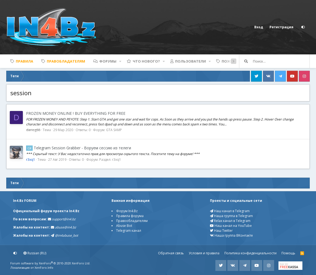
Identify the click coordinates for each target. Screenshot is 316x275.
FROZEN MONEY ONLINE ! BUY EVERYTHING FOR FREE (75, 113)
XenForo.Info (44, 267)
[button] (120, 61)
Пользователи (190, 61)
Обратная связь (171, 253)
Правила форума (130, 216)
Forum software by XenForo (50, 263)
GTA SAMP (114, 130)
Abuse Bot (124, 225)
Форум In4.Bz (127, 211)
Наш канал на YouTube (231, 225)
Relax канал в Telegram (230, 220)
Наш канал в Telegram (230, 211)
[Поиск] (281, 61)
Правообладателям (132, 220)
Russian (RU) (34, 253)
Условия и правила (204, 253)
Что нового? (146, 61)
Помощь (288, 253)
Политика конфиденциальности (250, 253)
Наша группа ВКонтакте (231, 235)
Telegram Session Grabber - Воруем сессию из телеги (78, 147)
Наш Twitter (221, 230)
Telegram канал (128, 230)
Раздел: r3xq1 (110, 159)
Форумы (107, 61)
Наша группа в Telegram (231, 216)
